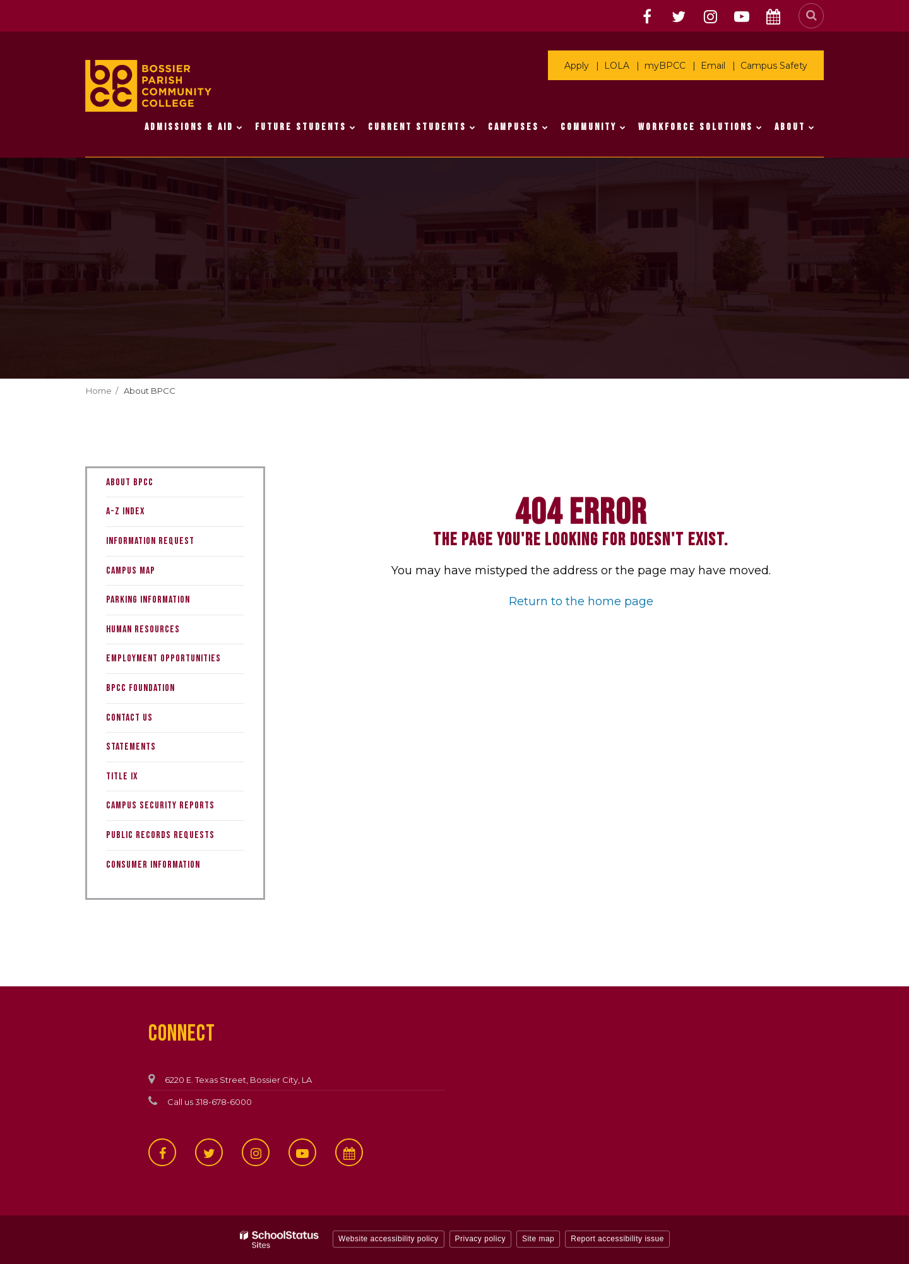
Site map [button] (538, 1238)
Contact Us (129, 718)
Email (713, 65)
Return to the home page (581, 601)
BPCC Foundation (140, 688)
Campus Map (130, 571)
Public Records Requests (160, 835)
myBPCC (665, 65)
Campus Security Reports (160, 806)
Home (99, 391)
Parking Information (148, 600)
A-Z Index (125, 511)
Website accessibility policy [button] (388, 1238)
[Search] (811, 15)
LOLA (616, 65)
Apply (576, 65)
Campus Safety (773, 65)
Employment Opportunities (163, 658)
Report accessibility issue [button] (617, 1238)
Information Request (167, 544)
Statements (131, 747)
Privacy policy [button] (480, 1238)
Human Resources (143, 629)
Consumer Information (153, 865)
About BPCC (149, 391)
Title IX (122, 777)
